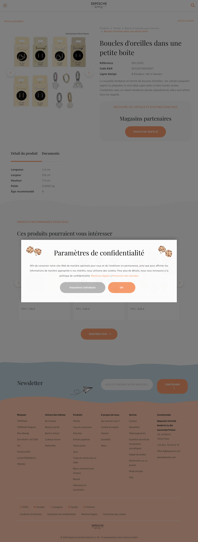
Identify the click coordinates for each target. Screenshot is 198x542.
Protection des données (125, 275)
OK (121, 287)
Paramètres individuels (82, 287)
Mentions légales (100, 275)
